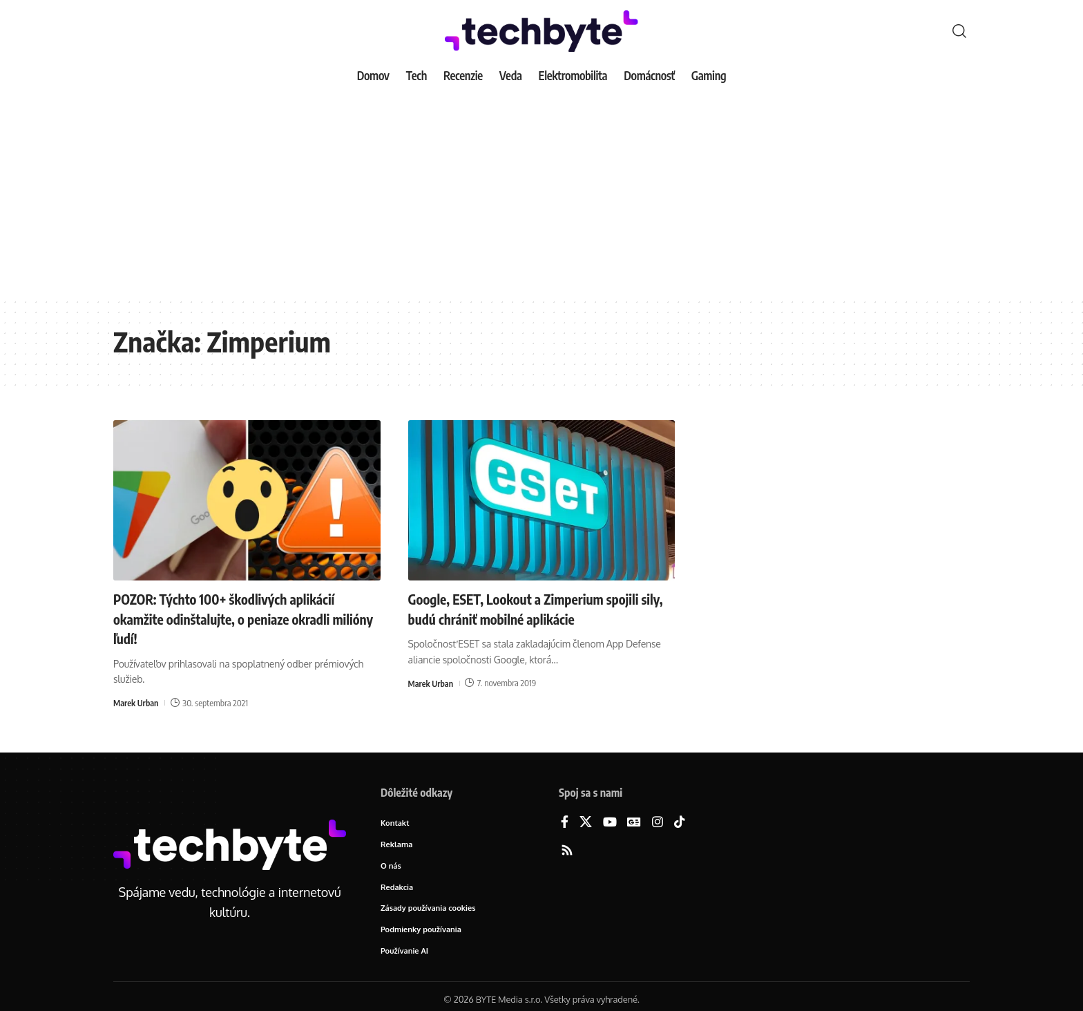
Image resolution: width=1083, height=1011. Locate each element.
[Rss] (567, 851)
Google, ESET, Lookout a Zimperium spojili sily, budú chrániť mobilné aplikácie (540, 608)
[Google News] (634, 822)
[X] (585, 822)
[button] (959, 31)
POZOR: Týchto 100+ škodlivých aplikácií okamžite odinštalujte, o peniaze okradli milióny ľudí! (239, 618)
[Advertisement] (541, 193)
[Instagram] (657, 822)
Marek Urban (136, 702)
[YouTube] (610, 822)
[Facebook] (565, 822)
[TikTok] (679, 822)
